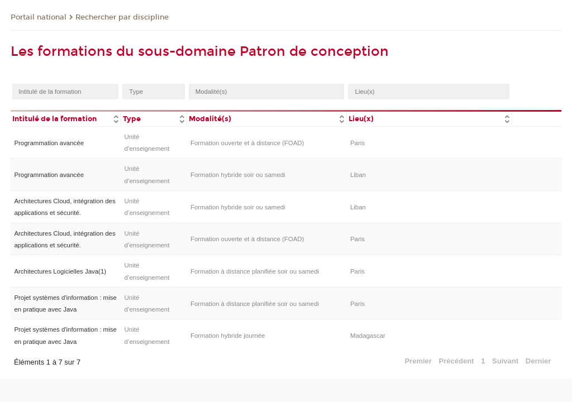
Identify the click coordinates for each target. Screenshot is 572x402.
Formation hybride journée (227, 335)
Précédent (456, 361)
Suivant (505, 361)
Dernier (538, 361)
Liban (358, 174)
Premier (417, 361)
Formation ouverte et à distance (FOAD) (247, 143)
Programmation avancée (49, 143)
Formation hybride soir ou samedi (237, 174)
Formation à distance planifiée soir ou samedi (254, 271)
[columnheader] (66, 118)
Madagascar (367, 335)
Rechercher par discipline (122, 17)
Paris (357, 143)
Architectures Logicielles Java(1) (60, 271)
